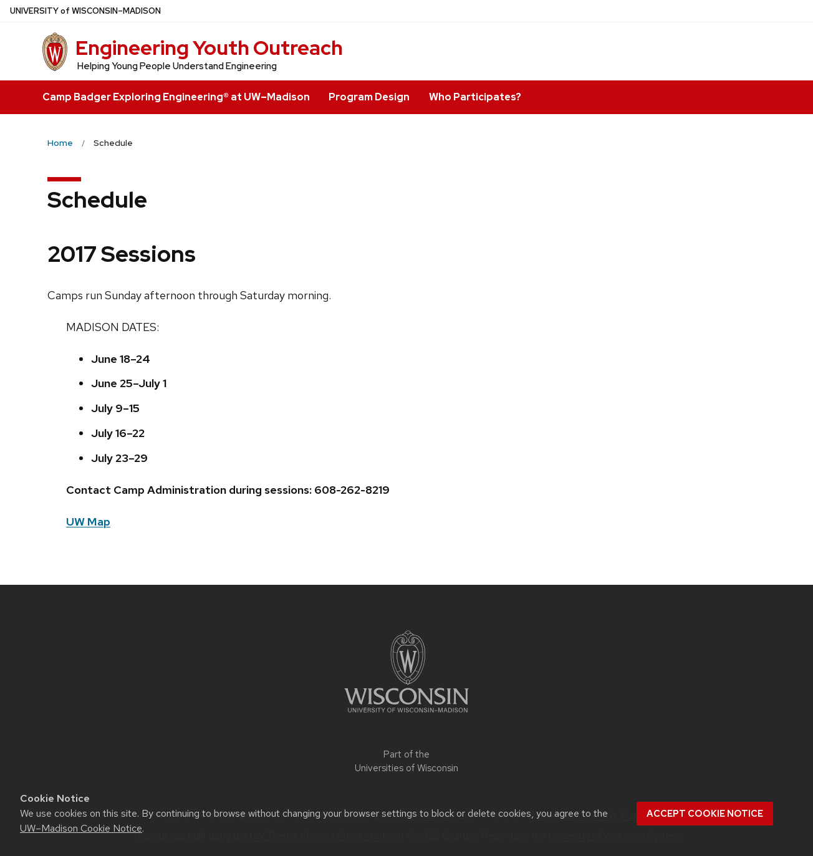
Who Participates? (475, 96)
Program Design (369, 96)
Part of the (406, 761)
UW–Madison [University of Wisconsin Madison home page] (85, 11)
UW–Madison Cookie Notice (81, 828)
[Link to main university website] (406, 714)
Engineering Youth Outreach (209, 47)
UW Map (88, 521)
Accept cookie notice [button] (705, 813)
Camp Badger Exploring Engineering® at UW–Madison (176, 96)
